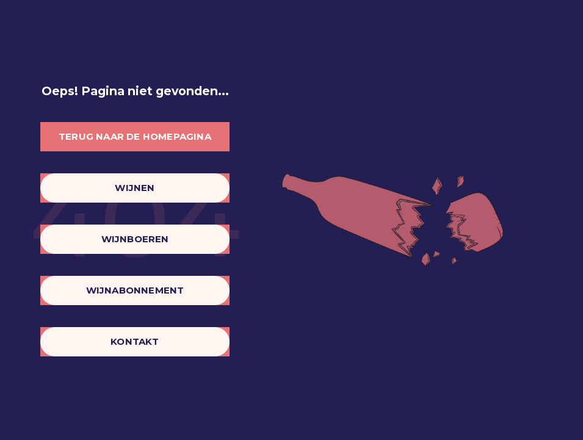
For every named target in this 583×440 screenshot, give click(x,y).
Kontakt (134, 341)
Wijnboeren (135, 239)
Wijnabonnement (135, 290)
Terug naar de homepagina (135, 136)
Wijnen (134, 187)
